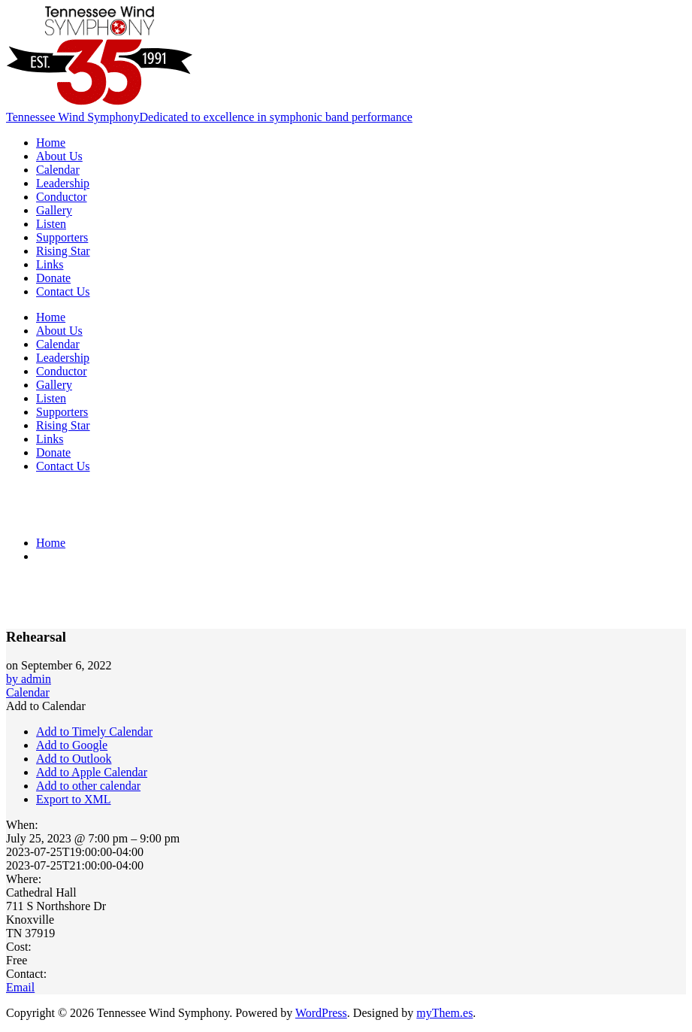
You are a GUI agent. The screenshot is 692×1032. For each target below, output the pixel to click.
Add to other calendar (88, 785)
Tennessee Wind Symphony (72, 117)
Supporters (62, 237)
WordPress (321, 1012)
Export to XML (73, 799)
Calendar (58, 169)
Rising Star (63, 250)
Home (50, 142)
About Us (59, 156)
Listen (51, 223)
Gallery (54, 210)
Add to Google (71, 745)
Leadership (62, 183)
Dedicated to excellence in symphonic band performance (275, 117)
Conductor (61, 196)
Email (20, 987)
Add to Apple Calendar (91, 772)
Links (49, 264)
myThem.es (444, 1012)
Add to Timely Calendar (94, 731)
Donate (53, 278)
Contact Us (63, 291)
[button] (46, 706)
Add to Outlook (73, 758)
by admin (28, 678)
